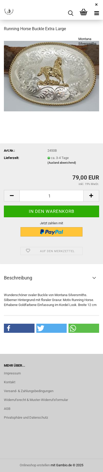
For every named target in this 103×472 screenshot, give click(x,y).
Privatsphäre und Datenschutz (26, 417)
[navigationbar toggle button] (96, 13)
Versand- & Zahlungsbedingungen (28, 391)
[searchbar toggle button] (70, 13)
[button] (11, 196)
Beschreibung (18, 277)
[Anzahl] (51, 196)
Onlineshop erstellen (35, 465)
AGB (7, 409)
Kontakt (9, 382)
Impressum (12, 373)
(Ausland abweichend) (61, 162)
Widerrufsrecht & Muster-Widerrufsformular (36, 400)
